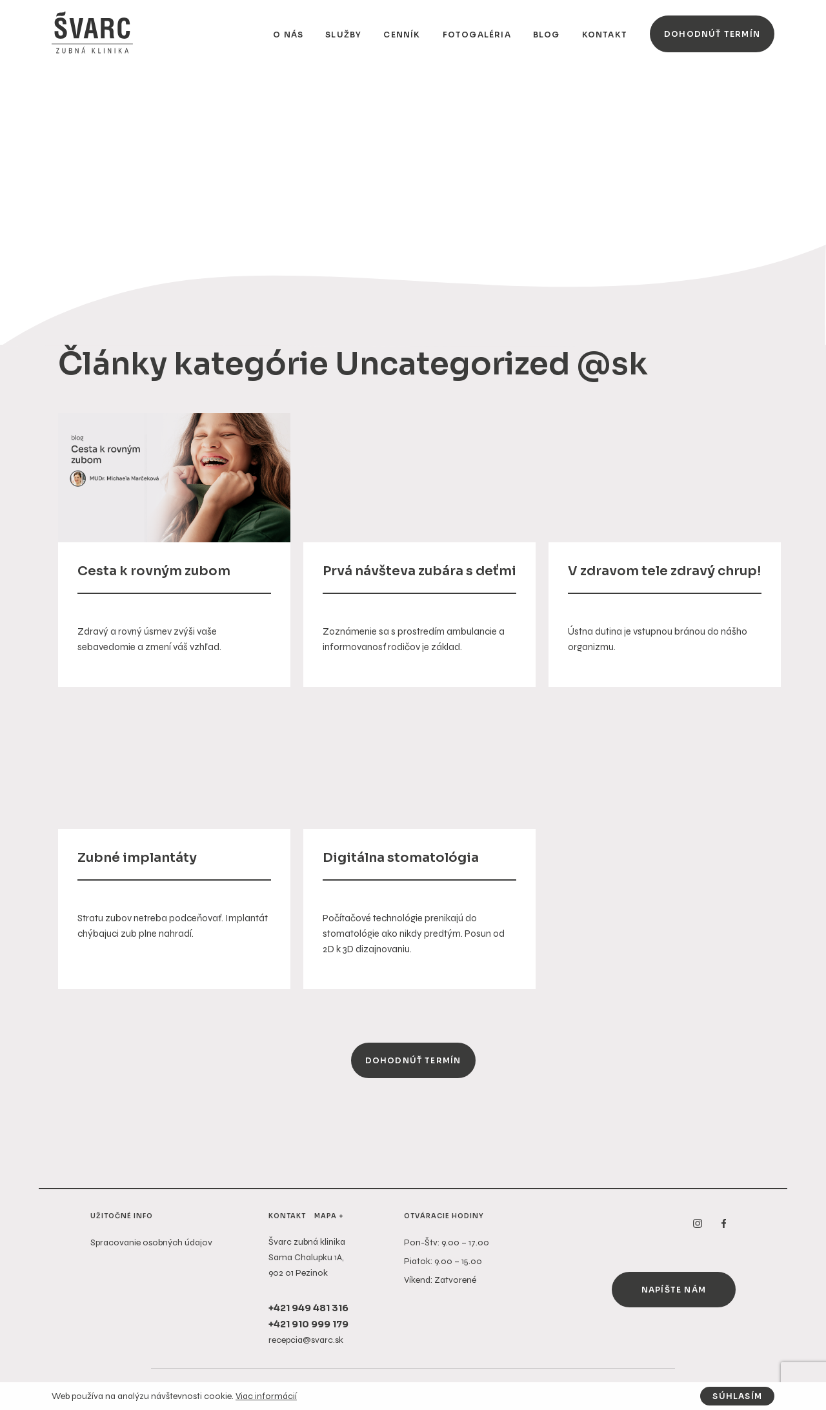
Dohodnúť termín (712, 34)
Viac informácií (266, 1396)
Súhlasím (737, 1396)
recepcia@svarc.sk (305, 1339)
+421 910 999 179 (308, 1324)
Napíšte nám (673, 1289)
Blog (546, 34)
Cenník (401, 34)
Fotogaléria (477, 34)
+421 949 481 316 (308, 1308)
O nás (288, 34)
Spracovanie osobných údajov (151, 1242)
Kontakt (604, 34)
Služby (343, 34)
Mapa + (328, 1216)
